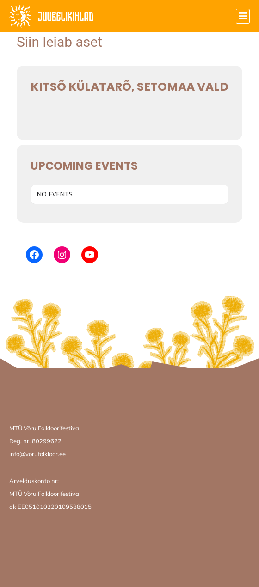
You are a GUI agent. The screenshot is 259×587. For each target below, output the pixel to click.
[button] (243, 16)
